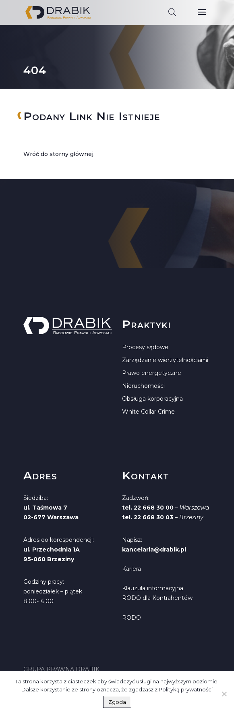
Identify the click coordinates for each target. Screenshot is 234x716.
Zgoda (117, 702)
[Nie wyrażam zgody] (224, 694)
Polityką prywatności (186, 689)
